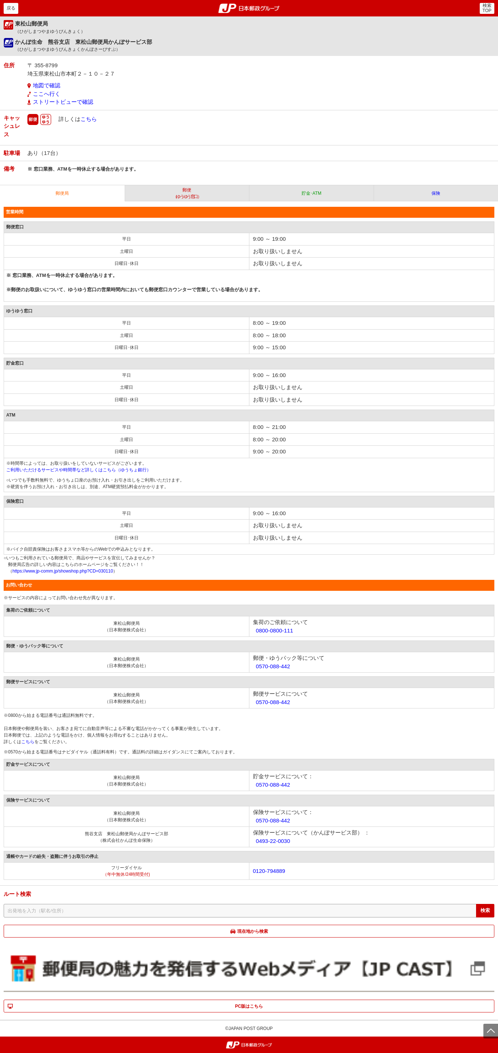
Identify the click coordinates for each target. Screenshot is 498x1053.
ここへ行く (46, 94)
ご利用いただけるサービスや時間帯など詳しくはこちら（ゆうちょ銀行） (78, 469)
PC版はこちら (249, 1006)
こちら (88, 118)
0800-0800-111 (274, 630)
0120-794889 (269, 871)
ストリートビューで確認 (63, 102)
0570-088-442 (273, 666)
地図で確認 (46, 85)
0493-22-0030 (273, 841)
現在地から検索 (252, 931)
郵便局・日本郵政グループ (249, 8)
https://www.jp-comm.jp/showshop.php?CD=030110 (62, 571)
